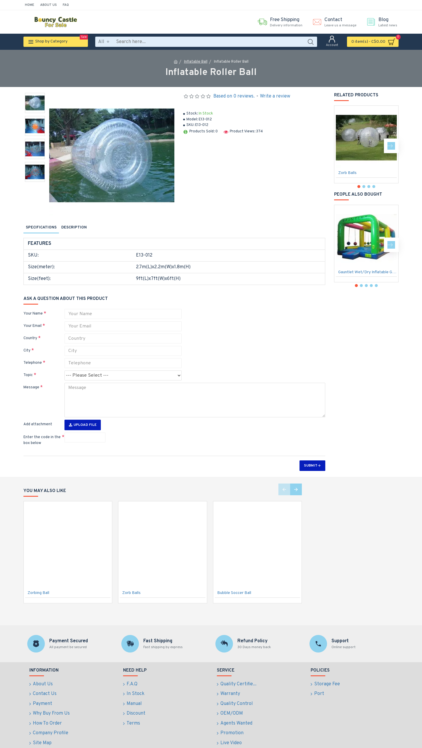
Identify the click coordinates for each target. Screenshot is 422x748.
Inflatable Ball (195, 61)
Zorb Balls (347, 172)
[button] (391, 146)
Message (31, 382)
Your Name (33, 308)
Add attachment (37, 415)
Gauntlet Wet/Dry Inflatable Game (367, 272)
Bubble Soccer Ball (234, 583)
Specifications (41, 227)
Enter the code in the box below (42, 431)
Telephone (32, 357)
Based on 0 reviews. (234, 96)
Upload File (82, 415)
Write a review (275, 96)
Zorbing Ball (38, 583)
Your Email (32, 320)
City (26, 345)
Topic (28, 369)
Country (30, 332)
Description (74, 227)
